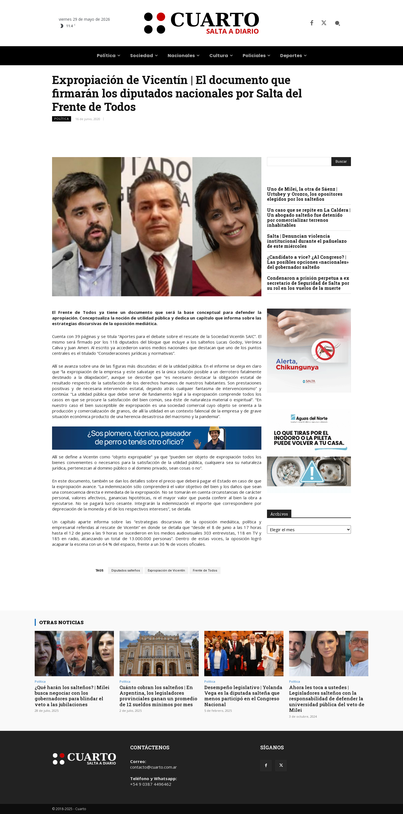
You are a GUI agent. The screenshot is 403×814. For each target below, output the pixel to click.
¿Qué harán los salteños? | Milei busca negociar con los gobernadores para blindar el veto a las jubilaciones (73, 696)
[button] (337, 23)
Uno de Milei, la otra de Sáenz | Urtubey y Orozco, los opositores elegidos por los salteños (305, 194)
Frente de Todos (205, 570)
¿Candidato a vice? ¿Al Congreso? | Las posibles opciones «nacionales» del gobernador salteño (308, 262)
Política (61, 119)
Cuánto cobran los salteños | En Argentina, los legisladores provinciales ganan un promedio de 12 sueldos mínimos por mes (157, 698)
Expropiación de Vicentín (166, 570)
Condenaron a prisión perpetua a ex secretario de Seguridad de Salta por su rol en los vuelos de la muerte (308, 283)
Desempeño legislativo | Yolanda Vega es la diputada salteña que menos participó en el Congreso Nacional (242, 696)
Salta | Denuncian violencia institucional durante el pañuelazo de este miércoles (307, 241)
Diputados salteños (125, 570)
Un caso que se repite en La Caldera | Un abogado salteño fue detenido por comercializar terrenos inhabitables (308, 217)
